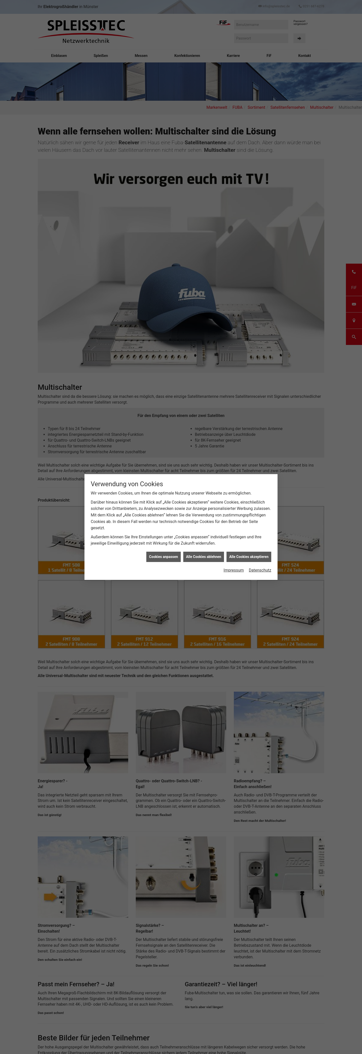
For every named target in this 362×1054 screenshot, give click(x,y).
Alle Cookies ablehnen (203, 549)
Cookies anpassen (163, 549)
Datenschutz (260, 563)
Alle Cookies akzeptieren (248, 549)
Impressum (233, 563)
